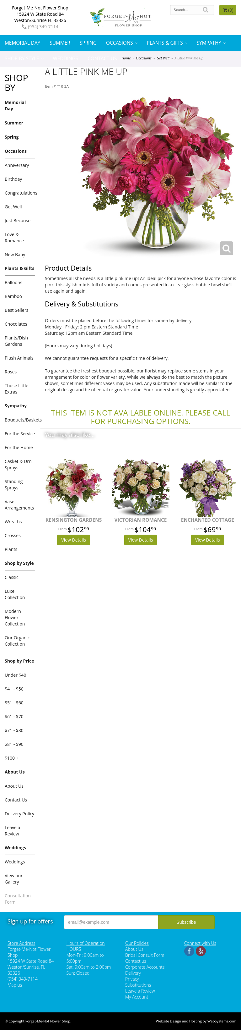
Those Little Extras (16, 389)
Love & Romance (14, 237)
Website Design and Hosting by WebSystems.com (196, 1021)
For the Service (20, 434)
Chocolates (16, 324)
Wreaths (13, 522)
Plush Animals (19, 358)
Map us (15, 985)
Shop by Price (19, 661)
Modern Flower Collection (15, 617)
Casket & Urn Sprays (18, 464)
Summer (60, 43)
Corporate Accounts (144, 967)
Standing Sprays (14, 484)
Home (126, 58)
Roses (11, 372)
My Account (136, 997)
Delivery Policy (19, 814)
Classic (12, 577)
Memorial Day (22, 43)
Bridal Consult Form (144, 955)
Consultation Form (18, 899)
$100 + (12, 758)
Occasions (119, 43)
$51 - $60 (14, 703)
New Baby (15, 254)
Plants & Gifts (165, 43)
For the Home (19, 447)
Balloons (13, 282)
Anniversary (17, 165)
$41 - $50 (14, 689)
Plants (11, 549)
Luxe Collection (15, 594)
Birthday (13, 179)
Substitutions (138, 985)
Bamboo (13, 296)
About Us (15, 772)
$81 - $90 (14, 744)
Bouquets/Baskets (20, 420)
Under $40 (15, 675)
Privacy (132, 979)
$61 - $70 (14, 716)
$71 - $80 (14, 730)
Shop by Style (22, 58)
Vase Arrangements (19, 504)
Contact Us (102, 58)
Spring (88, 43)
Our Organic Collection (17, 641)
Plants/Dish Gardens (16, 341)
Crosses (13, 535)
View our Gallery (14, 879)
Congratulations (20, 193)
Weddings (65, 58)
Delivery (133, 973)
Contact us (135, 961)
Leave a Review (12, 830)
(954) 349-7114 (40, 27)
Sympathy (209, 43)
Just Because (17, 220)
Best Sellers (16, 310)
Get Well (163, 58)
